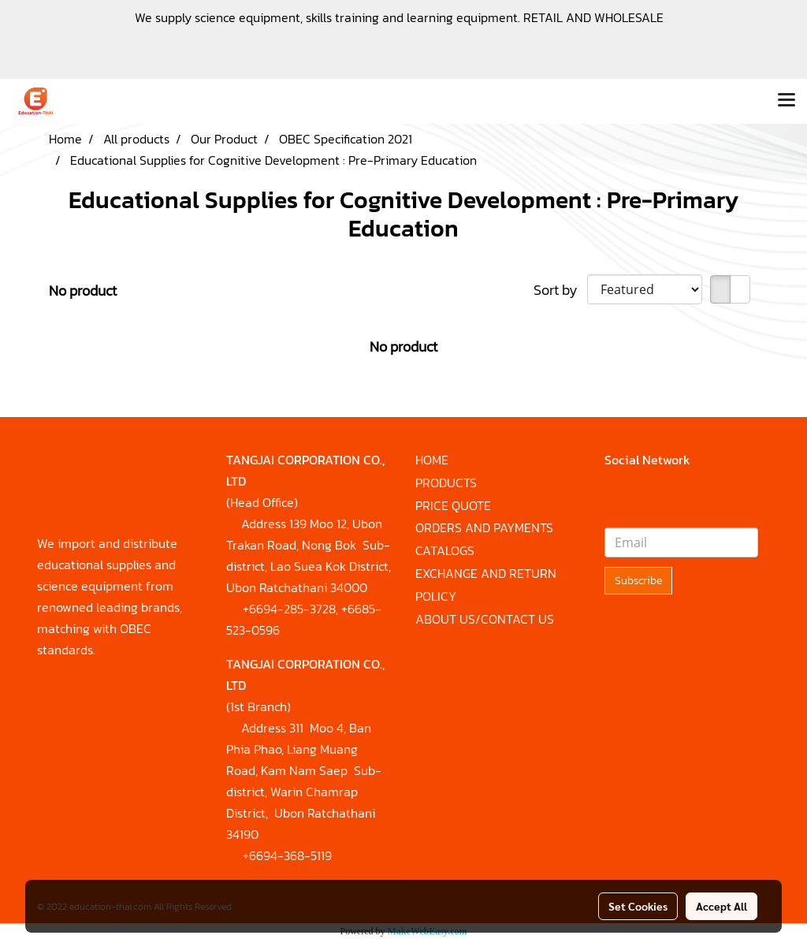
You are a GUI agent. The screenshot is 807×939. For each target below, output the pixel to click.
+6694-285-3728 (289, 608)
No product (83, 290)
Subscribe (638, 580)
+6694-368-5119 (287, 855)
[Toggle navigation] (786, 101)
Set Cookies (638, 906)
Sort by (560, 289)
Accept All (721, 906)
